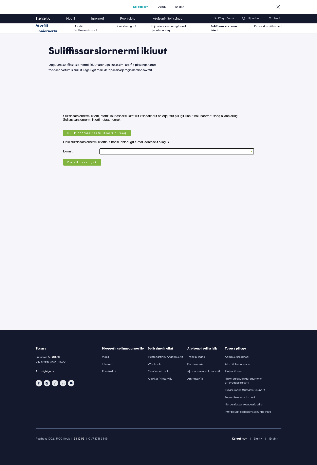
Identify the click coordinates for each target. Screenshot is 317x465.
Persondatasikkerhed (267, 26)
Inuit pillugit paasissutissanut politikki (248, 412)
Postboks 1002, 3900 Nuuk (53, 438)
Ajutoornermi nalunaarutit (204, 371)
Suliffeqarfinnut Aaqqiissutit (165, 357)
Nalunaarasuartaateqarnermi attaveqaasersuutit (244, 380)
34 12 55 (79, 438)
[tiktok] (55, 383)
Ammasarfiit (195, 378)
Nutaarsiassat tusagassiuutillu (244, 404)
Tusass (41, 348)
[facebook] (39, 383)
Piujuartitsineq (234, 371)
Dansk (161, 6)
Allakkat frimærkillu (160, 378)
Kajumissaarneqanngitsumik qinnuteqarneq (169, 28)
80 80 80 (54, 357)
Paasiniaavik (195, 364)
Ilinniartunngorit (126, 26)
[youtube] (71, 383)
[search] (251, 18)
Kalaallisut (140, 6)
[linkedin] (63, 383)
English (179, 6)
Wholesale (154, 364)
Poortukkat (128, 18)
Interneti (97, 18)
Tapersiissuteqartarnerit (240, 397)
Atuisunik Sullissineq (168, 18)
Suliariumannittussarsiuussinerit (245, 390)
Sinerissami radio (158, 371)
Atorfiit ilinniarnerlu (46, 28)
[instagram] (47, 383)
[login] (274, 18)
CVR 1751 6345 (98, 438)
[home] (47, 19)
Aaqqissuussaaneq (236, 357)
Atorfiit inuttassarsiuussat (85, 28)
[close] (278, 7)
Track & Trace (196, 357)
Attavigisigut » (45, 371)
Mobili (70, 18)
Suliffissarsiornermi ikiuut (224, 28)
